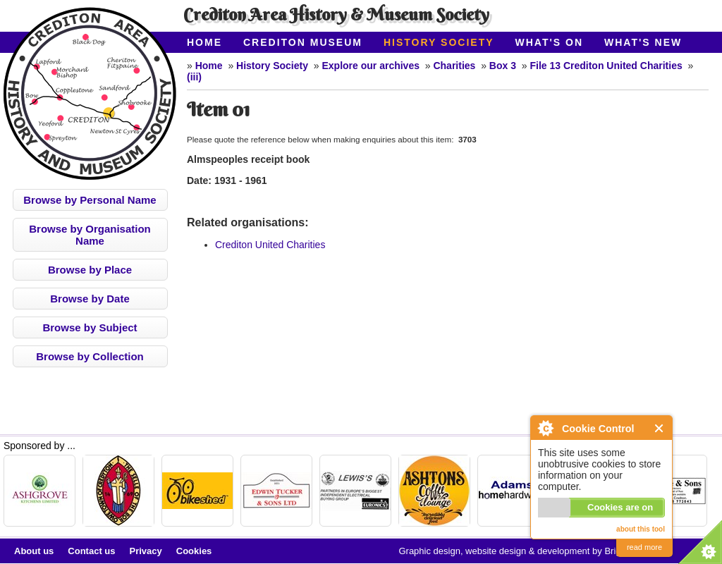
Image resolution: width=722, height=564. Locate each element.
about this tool (640, 529)
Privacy (146, 551)
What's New (643, 42)
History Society (439, 42)
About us (34, 551)
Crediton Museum (302, 42)
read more (644, 547)
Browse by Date (90, 299)
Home (204, 42)
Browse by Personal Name (89, 200)
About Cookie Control (545, 428)
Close (659, 428)
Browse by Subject (89, 327)
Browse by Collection (90, 356)
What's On (549, 42)
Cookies (194, 551)
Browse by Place (90, 270)
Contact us (91, 551)
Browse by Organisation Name (90, 235)
